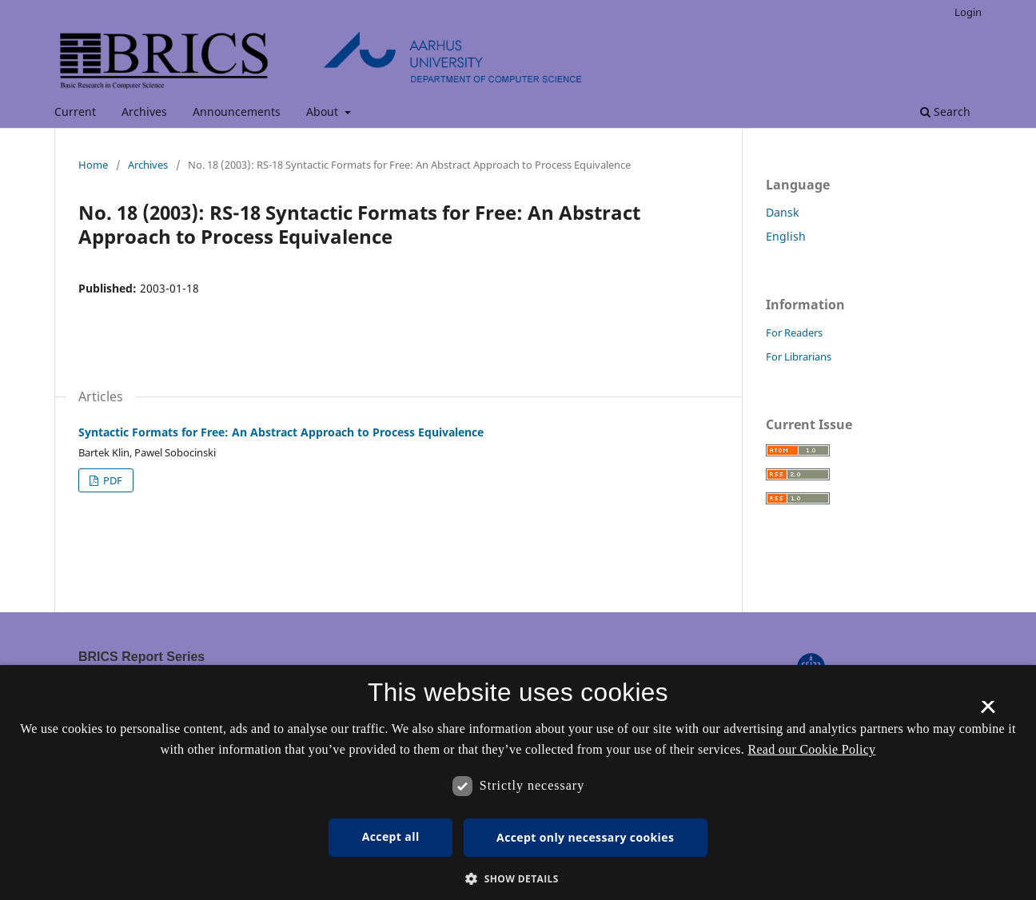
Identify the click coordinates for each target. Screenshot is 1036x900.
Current (75, 111)
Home (93, 164)
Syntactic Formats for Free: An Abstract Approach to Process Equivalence (281, 432)
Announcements (237, 111)
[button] (518, 879)
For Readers (794, 332)
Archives (144, 111)
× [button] (987, 712)
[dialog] (518, 782)
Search (945, 111)
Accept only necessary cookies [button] (585, 837)
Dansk (782, 212)
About (323, 111)
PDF (111, 480)
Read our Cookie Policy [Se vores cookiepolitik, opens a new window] (811, 749)
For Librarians (798, 356)
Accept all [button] (391, 836)
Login (968, 12)
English (786, 236)
